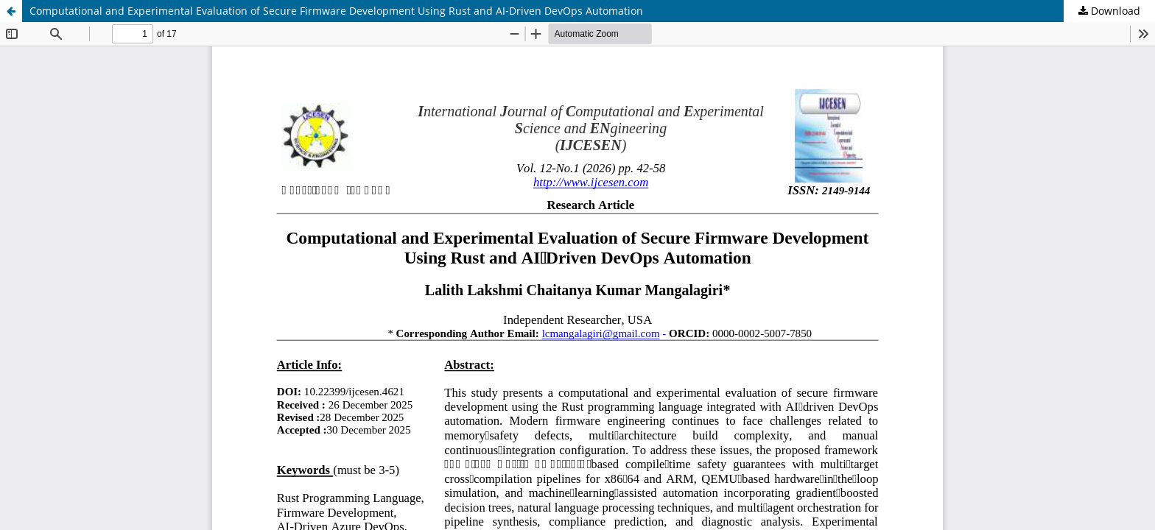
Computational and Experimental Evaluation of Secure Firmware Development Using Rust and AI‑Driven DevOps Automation (336, 11)
